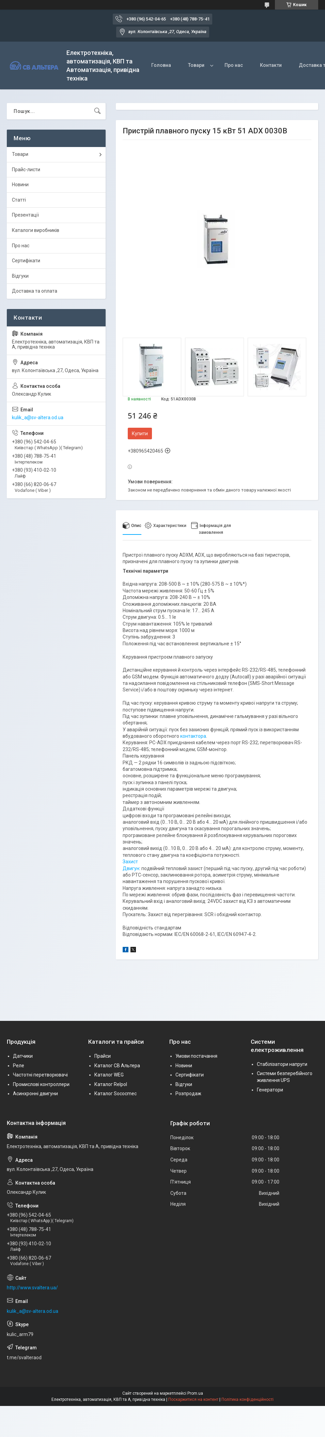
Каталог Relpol (110, 1084)
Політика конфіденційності (247, 1399)
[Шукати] (97, 111)
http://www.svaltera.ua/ (32, 1287)
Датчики (23, 1056)
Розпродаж (188, 1093)
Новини (20, 184)
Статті (19, 200)
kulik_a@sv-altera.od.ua (37, 417)
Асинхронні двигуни (35, 1093)
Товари (196, 65)
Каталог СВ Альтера (117, 1065)
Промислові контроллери (41, 1084)
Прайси (102, 1056)
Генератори (270, 1090)
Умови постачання (196, 1056)
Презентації (25, 215)
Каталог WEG (109, 1074)
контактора (193, 736)
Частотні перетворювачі (40, 1074)
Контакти (271, 65)
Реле (18, 1065)
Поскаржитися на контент (193, 1399)
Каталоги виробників (35, 230)
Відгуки (20, 276)
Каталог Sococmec (115, 1093)
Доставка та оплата (34, 291)
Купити (140, 433)
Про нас (234, 65)
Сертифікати (26, 260)
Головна (161, 65)
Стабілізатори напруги (282, 1064)
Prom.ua (195, 1393)
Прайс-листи (26, 169)
